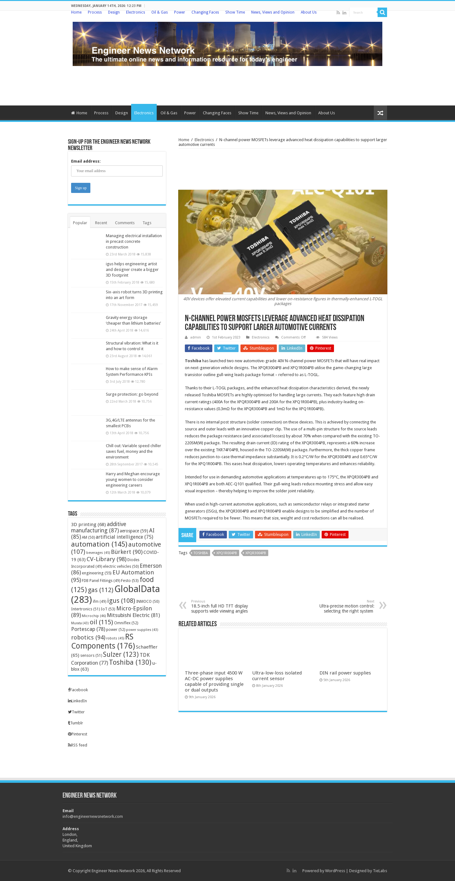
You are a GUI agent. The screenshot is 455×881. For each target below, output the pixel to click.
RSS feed (77, 745)
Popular (80, 222)
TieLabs (380, 870)
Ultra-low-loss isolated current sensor (277, 675)
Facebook (78, 689)
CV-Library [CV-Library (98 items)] (106, 559)
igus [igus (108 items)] (121, 600)
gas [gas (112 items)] (100, 590)
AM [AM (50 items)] (88, 537)
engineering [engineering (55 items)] (97, 573)
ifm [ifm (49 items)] (99, 601)
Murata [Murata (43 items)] (80, 623)
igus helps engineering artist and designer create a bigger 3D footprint (132, 269)
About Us (309, 12)
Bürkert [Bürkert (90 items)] (127, 551)
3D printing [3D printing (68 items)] (88, 524)
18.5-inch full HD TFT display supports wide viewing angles (223, 606)
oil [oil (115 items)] (101, 622)
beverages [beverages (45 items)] (98, 553)
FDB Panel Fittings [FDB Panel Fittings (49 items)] (101, 580)
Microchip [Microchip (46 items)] (94, 616)
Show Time (235, 12)
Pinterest (77, 734)
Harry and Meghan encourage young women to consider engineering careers (133, 479)
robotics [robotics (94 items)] (88, 637)
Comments (125, 222)
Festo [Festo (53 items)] (130, 580)
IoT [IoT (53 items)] (108, 609)
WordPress (335, 870)
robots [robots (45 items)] (115, 638)
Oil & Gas (159, 12)
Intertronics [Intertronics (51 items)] (85, 609)
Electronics (135, 12)
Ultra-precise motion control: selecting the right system (342, 606)
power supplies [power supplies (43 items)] (142, 630)
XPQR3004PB (256, 553)
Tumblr (75, 723)
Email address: (86, 161)
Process (95, 12)
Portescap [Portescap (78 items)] (88, 629)
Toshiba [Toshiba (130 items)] (130, 662)
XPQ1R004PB (226, 553)
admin (195, 337)
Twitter (76, 712)
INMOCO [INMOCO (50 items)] (147, 601)
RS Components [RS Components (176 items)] (103, 641)
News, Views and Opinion (272, 12)
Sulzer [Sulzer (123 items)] (121, 654)
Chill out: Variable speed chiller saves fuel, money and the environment (133, 451)
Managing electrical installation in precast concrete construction (134, 241)
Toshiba (193, 360)
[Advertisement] (227, 85)
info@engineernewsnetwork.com (93, 816)
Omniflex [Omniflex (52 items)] (126, 622)
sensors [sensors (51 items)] (91, 655)
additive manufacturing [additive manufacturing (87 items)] (98, 527)
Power (179, 12)
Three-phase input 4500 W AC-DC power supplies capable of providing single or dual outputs (214, 681)
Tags (147, 222)
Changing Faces (205, 12)
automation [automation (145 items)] (99, 544)
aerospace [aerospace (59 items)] (134, 530)
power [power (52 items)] (115, 629)
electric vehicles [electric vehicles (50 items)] (121, 566)
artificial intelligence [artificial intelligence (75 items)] (124, 537)
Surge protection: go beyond (132, 394)
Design (114, 12)
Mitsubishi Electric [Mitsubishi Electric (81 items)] (133, 615)
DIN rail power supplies (345, 673)
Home (76, 12)
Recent (101, 222)
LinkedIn (77, 700)
